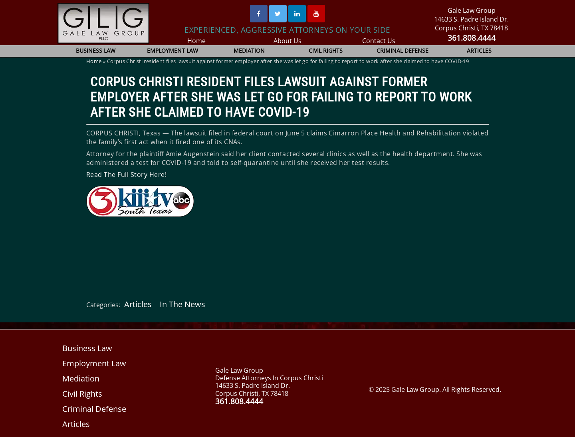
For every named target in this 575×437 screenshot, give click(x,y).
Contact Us (379, 40)
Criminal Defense (402, 50)
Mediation (249, 50)
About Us (287, 40)
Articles (479, 50)
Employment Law (172, 50)
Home (196, 40)
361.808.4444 (471, 37)
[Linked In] (297, 13)
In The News (181, 304)
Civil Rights (325, 50)
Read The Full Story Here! (126, 174)
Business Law (96, 50)
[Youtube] (316, 13)
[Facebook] (259, 13)
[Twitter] (278, 13)
